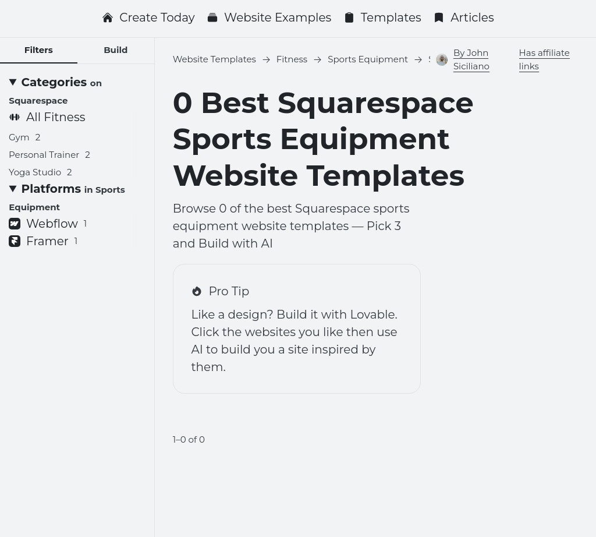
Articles (463, 17)
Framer (43, 241)
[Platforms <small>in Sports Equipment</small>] (77, 197)
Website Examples (269, 17)
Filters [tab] (38, 49)
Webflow (48, 224)
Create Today (148, 17)
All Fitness (47, 117)
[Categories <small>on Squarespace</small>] (77, 90)
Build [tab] (115, 49)
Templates (382, 17)
